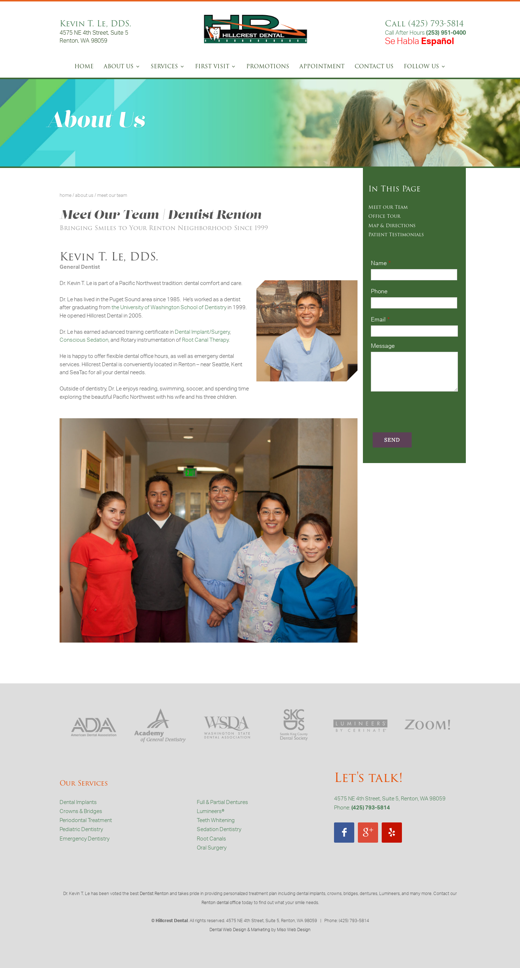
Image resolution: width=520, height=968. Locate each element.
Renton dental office (221, 903)
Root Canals (211, 839)
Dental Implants (78, 803)
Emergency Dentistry (84, 839)
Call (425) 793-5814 (424, 23)
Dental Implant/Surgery (202, 333)
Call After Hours (425, 33)
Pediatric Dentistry (81, 830)
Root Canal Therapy (205, 341)
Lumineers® (210, 812)
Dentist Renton (154, 894)
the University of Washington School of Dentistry (169, 308)
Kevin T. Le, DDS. (95, 23)
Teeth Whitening (216, 821)
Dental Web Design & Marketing (239, 930)
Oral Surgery (211, 848)
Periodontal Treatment (86, 821)
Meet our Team (388, 207)
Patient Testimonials (396, 234)
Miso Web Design (294, 930)
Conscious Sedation (84, 341)
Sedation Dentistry (219, 830)
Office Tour (384, 216)
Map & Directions (392, 225)
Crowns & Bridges (81, 812)
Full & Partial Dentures (222, 803)
